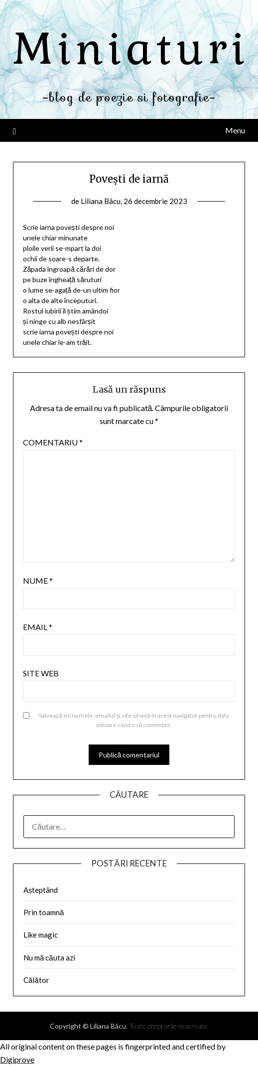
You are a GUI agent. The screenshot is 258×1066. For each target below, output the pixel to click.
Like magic (40, 934)
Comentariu (53, 442)
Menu (235, 130)
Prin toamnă (43, 912)
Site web (41, 673)
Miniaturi (131, 49)
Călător (36, 979)
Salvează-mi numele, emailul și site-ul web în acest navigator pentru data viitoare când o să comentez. (134, 720)
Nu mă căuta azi (49, 957)
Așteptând (40, 889)
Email (37, 627)
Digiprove (17, 1059)
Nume (38, 580)
